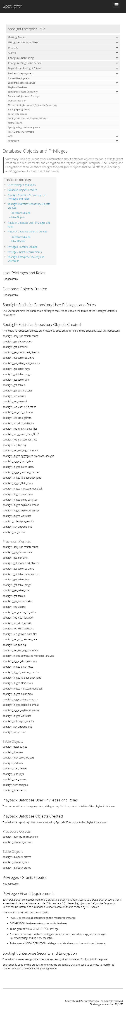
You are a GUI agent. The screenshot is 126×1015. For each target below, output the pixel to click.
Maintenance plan (17, 100)
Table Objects (18, 217)
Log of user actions (17, 114)
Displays (63, 47)
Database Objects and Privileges (24, 96)
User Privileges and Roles (22, 185)
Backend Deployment (18, 78)
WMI (63, 136)
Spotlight (13, 6)
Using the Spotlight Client (63, 42)
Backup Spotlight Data (19, 109)
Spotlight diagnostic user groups (24, 127)
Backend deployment (63, 73)
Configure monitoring (63, 58)
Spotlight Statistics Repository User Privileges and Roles (27, 197)
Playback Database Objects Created (27, 231)
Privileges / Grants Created (22, 246)
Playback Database (17, 87)
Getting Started (63, 37)
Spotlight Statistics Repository (63, 91)
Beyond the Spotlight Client (63, 68)
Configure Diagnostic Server (63, 63)
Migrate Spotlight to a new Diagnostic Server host (32, 105)
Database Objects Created (22, 190)
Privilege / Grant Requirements (25, 252)
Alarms (63, 53)
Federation (63, 140)
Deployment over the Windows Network (27, 118)
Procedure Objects (20, 212)
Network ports (15, 122)
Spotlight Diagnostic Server (63, 82)
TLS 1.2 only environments (21, 131)
